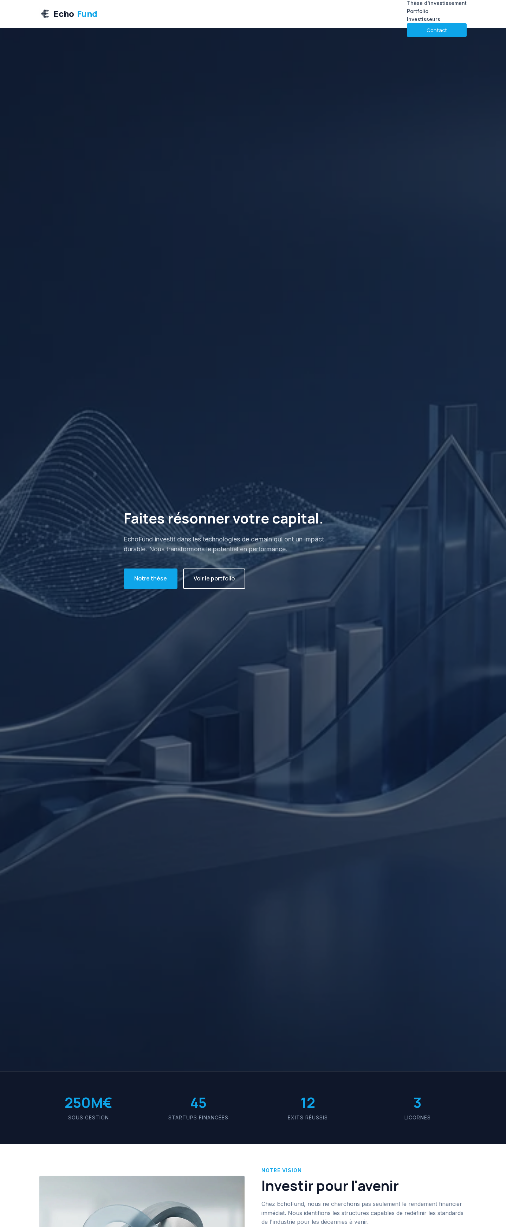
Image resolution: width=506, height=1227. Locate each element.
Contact (437, 30)
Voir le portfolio (214, 578)
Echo (68, 13)
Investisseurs (423, 19)
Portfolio (417, 11)
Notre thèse (150, 578)
